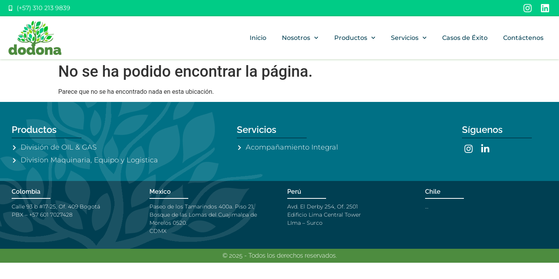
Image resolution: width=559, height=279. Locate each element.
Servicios (409, 38)
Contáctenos (523, 37)
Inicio (258, 37)
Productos (354, 38)
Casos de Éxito (465, 37)
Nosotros (300, 38)
